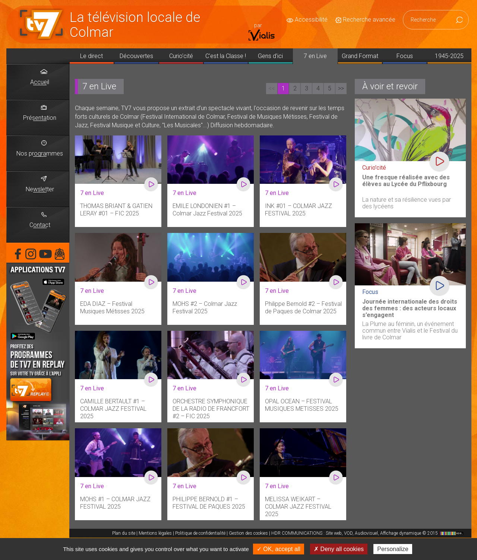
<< (271, 88)
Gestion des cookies (248, 533)
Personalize (392, 549)
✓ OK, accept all (278, 549)
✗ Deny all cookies (339, 549)
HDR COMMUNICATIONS (368, 533)
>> (341, 88)
